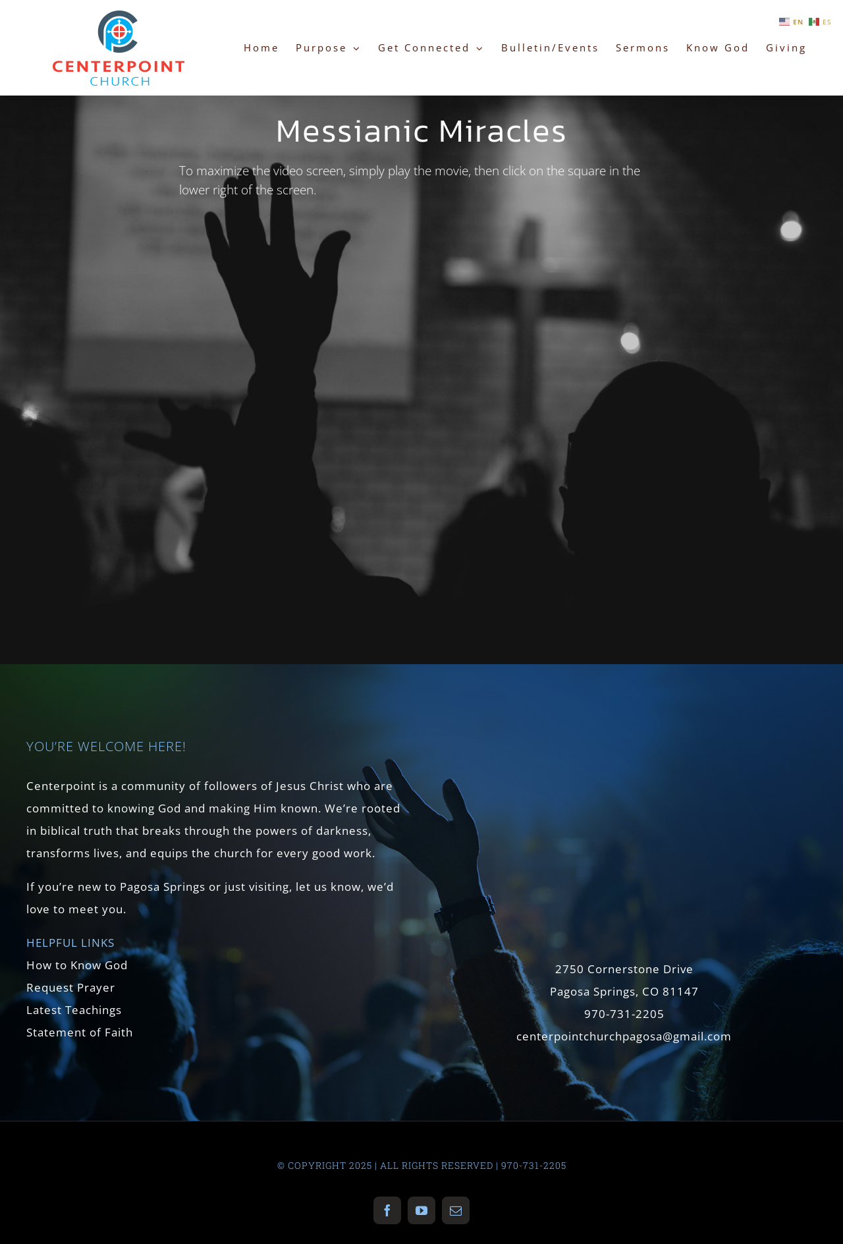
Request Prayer (70, 987)
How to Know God (77, 965)
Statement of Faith (79, 1032)
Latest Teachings (74, 1009)
